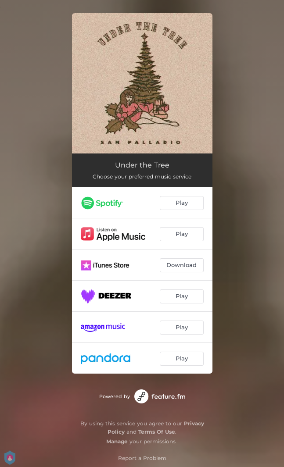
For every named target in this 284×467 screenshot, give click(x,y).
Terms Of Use (156, 431)
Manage (117, 441)
